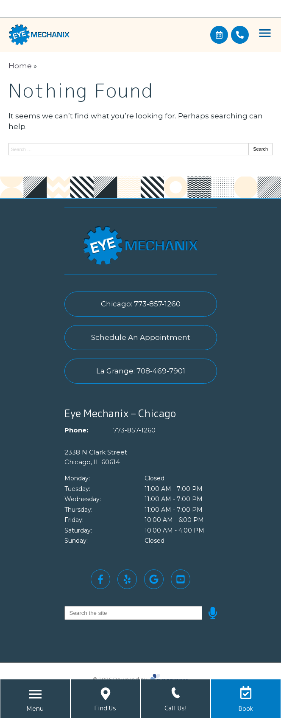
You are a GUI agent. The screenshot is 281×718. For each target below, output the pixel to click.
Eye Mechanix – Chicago (120, 413)
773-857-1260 (134, 430)
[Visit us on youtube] (180, 579)
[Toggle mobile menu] (265, 33)
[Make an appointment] (219, 35)
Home (20, 66)
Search (260, 148)
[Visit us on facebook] (100, 579)
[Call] (240, 35)
